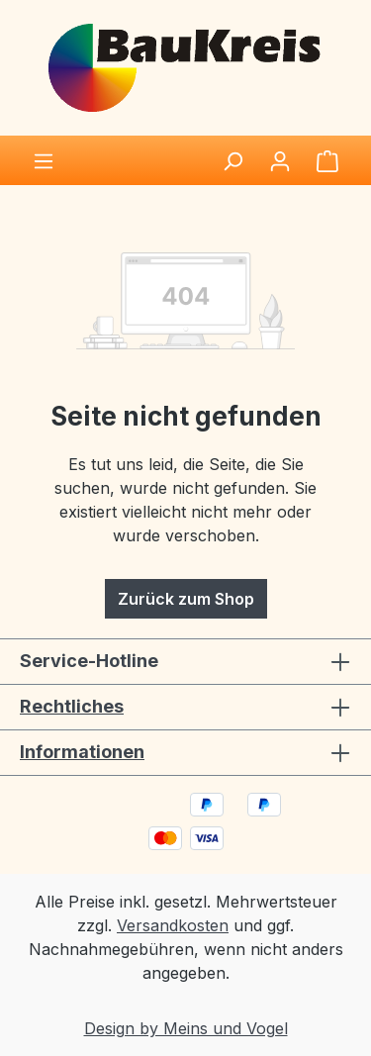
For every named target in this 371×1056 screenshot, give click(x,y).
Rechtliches (72, 706)
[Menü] (43, 160)
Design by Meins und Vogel (186, 1028)
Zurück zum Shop (186, 599)
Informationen (82, 751)
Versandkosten (173, 925)
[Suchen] (232, 160)
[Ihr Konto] (280, 160)
